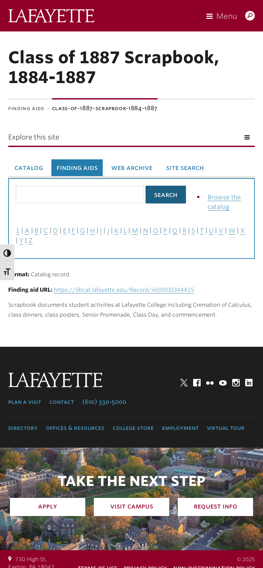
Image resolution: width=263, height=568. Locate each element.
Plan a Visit (24, 401)
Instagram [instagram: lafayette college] (236, 382)
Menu (226, 16)
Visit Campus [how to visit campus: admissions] (131, 506)
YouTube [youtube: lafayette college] (223, 382)
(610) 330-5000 (104, 401)
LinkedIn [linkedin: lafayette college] (249, 382)
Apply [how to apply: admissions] (47, 506)
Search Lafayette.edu (250, 16)
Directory (23, 427)
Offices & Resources (75, 427)
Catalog (28, 167)
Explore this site (33, 137)
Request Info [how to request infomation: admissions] (215, 506)
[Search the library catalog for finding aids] (80, 194)
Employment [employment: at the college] (180, 427)
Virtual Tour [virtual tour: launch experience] (226, 427)
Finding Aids (26, 108)
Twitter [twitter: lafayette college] (184, 382)
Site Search (185, 167)
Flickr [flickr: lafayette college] (210, 382)
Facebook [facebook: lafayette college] (197, 382)
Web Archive (131, 167)
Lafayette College (51, 17)
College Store (133, 427)
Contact (61, 401)
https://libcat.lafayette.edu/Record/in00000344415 (124, 290)
